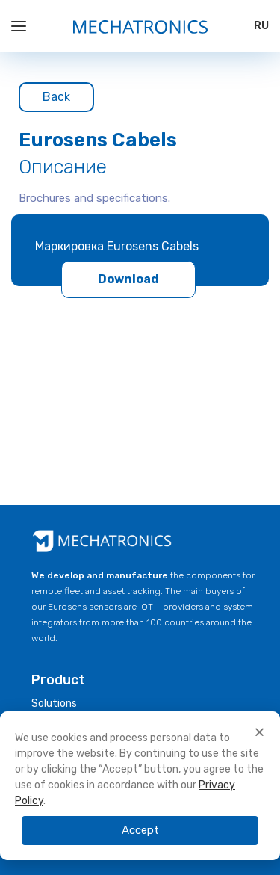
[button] (259, 732)
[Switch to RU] (261, 26)
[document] (140, 787)
